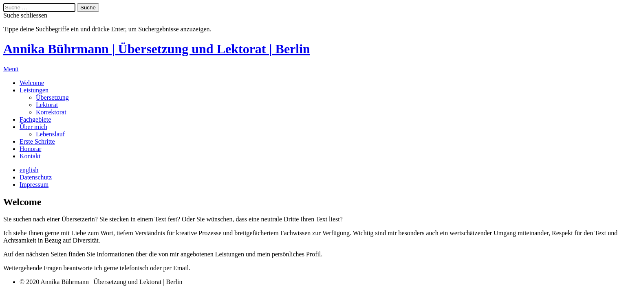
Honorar (30, 148)
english (29, 169)
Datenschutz (36, 177)
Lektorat (47, 104)
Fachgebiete (35, 119)
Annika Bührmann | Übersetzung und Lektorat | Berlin (156, 49)
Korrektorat (51, 112)
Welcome (32, 82)
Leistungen (34, 90)
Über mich (33, 126)
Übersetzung (52, 97)
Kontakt (30, 156)
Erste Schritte (37, 141)
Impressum (34, 184)
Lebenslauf (50, 134)
